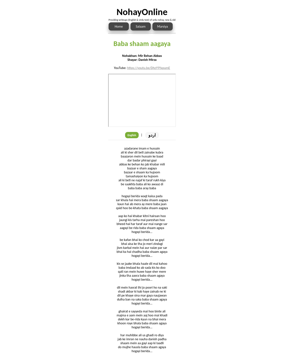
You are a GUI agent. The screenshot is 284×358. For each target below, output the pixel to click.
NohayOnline (142, 12)
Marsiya (162, 26)
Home (119, 26)
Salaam (141, 26)
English (132, 135)
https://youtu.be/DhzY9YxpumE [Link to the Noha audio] (148, 68)
